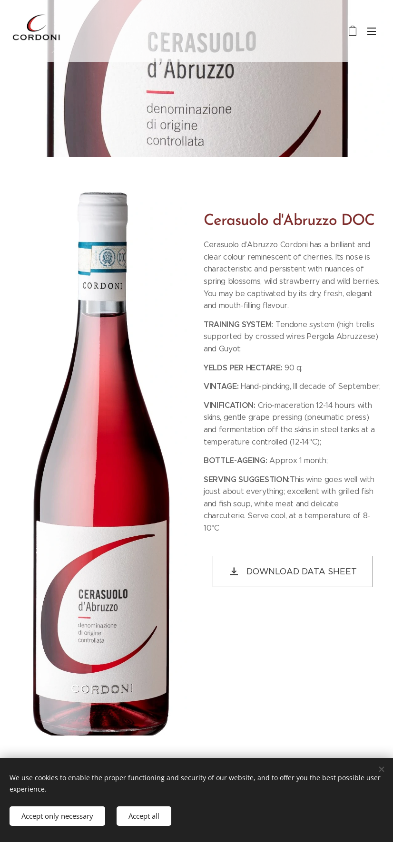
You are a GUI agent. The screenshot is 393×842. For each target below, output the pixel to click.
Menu (371, 31)
